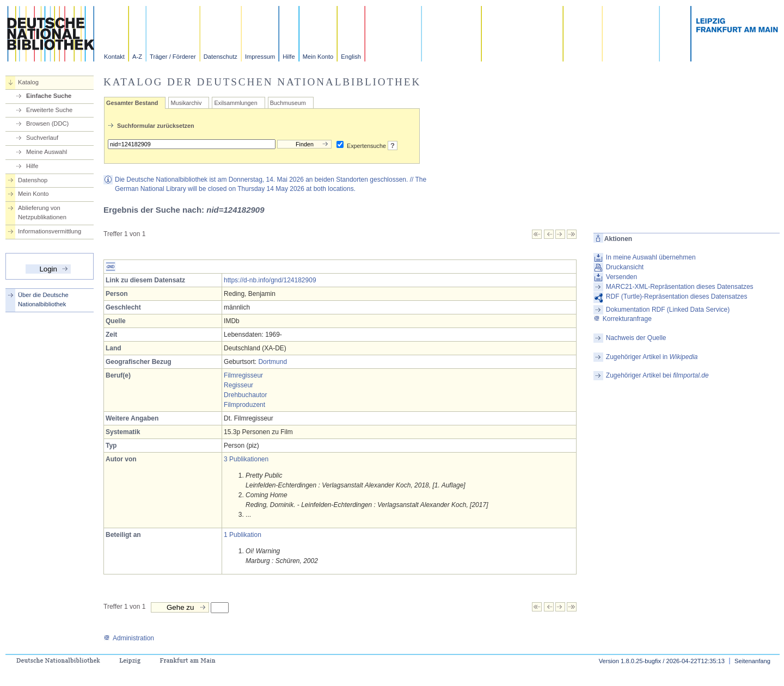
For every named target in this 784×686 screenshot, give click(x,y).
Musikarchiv (185, 103)
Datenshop (32, 180)
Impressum (260, 56)
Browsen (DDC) (47, 123)
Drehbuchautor (245, 395)
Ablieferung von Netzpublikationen (42, 212)
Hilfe (289, 56)
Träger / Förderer (173, 56)
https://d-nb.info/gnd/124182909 (270, 280)
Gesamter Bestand (132, 103)
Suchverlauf (42, 137)
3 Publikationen (246, 459)
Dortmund (272, 362)
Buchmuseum (288, 103)
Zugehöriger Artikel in (652, 357)
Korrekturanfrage (622, 319)
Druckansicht (625, 267)
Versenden (621, 277)
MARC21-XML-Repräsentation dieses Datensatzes (680, 287)
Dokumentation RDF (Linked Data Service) (668, 309)
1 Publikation (242, 535)
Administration (128, 638)
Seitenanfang (752, 661)
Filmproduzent (244, 405)
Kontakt (114, 56)
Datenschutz (220, 56)
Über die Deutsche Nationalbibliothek (43, 299)
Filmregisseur (243, 375)
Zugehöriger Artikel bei (657, 375)
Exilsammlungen (235, 103)
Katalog (28, 82)
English (351, 56)
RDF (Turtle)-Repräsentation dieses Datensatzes (677, 296)
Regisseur (238, 385)
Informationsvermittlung (49, 231)
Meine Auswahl (46, 152)
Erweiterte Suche (49, 110)
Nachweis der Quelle (636, 338)
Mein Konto (318, 56)
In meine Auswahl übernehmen (651, 257)
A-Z (137, 56)
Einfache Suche (48, 95)
